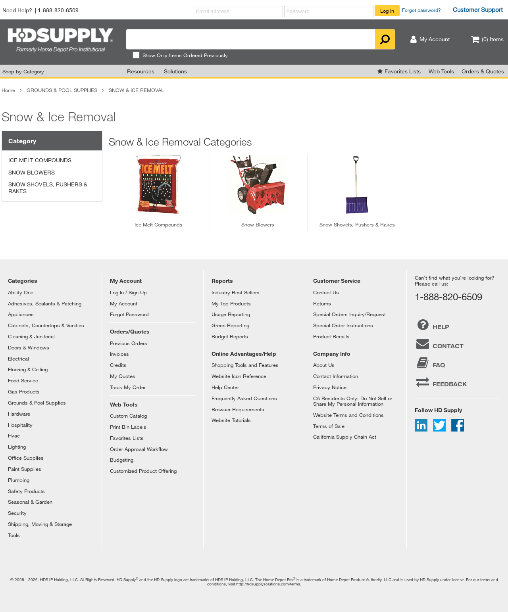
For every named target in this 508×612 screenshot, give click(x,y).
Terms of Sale (328, 426)
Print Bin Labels (128, 427)
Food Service (23, 380)
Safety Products (26, 491)
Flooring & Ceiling (28, 369)
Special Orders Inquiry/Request (349, 314)
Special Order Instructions (343, 325)
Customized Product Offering (143, 471)
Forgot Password (129, 314)
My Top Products (231, 303)
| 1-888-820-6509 (57, 10)
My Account (123, 303)
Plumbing (18, 480)
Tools (14, 535)
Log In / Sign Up (128, 292)
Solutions (175, 71)
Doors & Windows (28, 347)
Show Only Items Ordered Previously (180, 55)
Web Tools (441, 71)
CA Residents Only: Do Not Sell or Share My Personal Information (352, 401)
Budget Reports (230, 336)
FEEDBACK (441, 382)
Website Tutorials (231, 420)
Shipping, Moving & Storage (40, 524)
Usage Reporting (231, 314)
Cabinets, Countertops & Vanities (46, 325)
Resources (140, 71)
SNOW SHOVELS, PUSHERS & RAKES (47, 187)
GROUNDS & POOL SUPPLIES (62, 90)
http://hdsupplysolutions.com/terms (268, 583)
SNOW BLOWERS (31, 172)
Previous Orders (128, 343)
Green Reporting (230, 325)
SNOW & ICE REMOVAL (136, 90)
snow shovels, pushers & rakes (357, 224)
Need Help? (17, 10)
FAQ (430, 363)
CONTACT (439, 344)
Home (8, 90)
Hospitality (20, 425)
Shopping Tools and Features (245, 365)
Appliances (21, 314)
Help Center (225, 387)
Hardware (19, 414)
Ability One (20, 292)
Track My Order (128, 387)
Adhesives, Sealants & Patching (44, 303)
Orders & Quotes (483, 71)
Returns (322, 303)
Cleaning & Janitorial (31, 336)
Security (17, 513)
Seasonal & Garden (30, 502)
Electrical (18, 358)
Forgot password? (421, 10)
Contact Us (326, 292)
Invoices (119, 354)
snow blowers (257, 224)
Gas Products (24, 391)
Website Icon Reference (239, 376)
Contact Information (335, 376)
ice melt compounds (159, 224)
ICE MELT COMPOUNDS (39, 160)
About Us (324, 365)
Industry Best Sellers (236, 292)
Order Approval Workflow (139, 449)
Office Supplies (26, 458)
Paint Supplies (24, 469)
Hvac (14, 435)
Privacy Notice (329, 387)
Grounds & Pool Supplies (37, 402)
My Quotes (122, 376)
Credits (118, 365)
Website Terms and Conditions (348, 415)
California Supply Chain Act (344, 437)
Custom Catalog (128, 415)
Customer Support (478, 9)
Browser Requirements (238, 409)
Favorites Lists (403, 71)
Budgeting (121, 460)
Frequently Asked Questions (244, 398)
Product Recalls (331, 336)
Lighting (17, 446)
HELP (432, 324)
